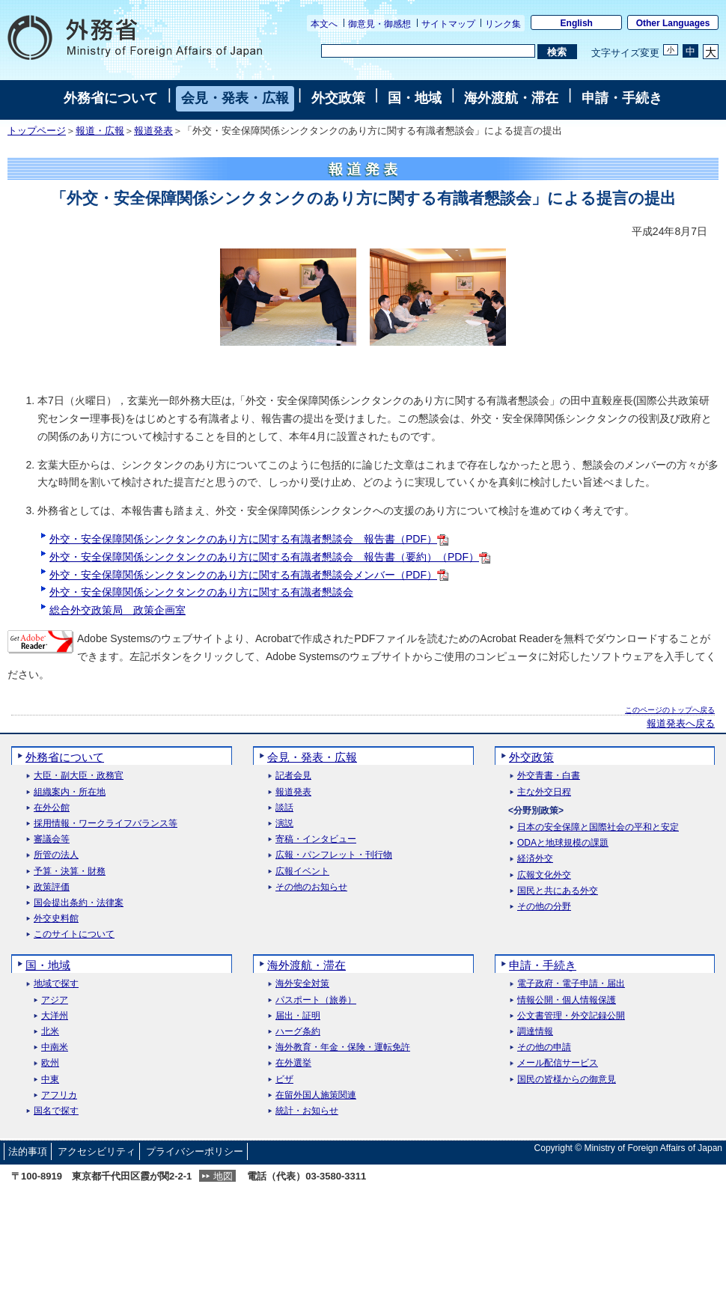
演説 (284, 823)
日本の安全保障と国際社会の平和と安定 (598, 827)
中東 (50, 1079)
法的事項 (27, 1151)
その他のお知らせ (311, 887)
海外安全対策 (302, 984)
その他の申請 (544, 1047)
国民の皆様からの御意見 (566, 1079)
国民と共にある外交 (557, 891)
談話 (284, 808)
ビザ (284, 1079)
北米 (50, 1032)
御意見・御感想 (379, 24)
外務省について (111, 98)
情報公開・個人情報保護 (566, 1000)
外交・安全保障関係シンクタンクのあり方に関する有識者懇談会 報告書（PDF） (248, 539)
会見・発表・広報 (235, 98)
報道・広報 (100, 131)
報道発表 (153, 131)
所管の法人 (56, 855)
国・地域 (415, 98)
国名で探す (56, 1111)
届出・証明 (297, 1016)
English (577, 23)
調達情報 (535, 1032)
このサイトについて (74, 934)
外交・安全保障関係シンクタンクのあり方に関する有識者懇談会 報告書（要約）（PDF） (269, 557)
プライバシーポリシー (194, 1151)
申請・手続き (622, 98)
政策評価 (52, 887)
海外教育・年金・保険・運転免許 (342, 1047)
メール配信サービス (557, 1063)
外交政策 (338, 98)
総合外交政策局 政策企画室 (117, 610)
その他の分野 (544, 907)
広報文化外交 (544, 875)
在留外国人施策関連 (315, 1095)
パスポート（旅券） (315, 1000)
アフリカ (59, 1095)
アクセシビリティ (96, 1151)
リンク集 (503, 24)
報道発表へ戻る (681, 723)
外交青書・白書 (548, 776)
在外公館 (52, 808)
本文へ (324, 24)
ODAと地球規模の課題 (562, 843)
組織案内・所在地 (70, 792)
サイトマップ (448, 24)
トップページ (36, 131)
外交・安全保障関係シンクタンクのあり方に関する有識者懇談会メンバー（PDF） (248, 575)
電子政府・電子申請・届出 (571, 984)
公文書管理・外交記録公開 (571, 1016)
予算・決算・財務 (70, 871)
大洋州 (54, 1016)
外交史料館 (56, 919)
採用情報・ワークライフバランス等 (105, 823)
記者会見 (293, 776)
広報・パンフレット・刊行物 (333, 855)
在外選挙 (293, 1063)
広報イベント (302, 871)
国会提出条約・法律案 (78, 903)
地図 (223, 1176)
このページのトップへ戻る (670, 710)
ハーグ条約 (297, 1032)
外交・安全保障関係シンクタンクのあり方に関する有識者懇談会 (201, 592)
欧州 (50, 1063)
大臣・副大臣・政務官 (78, 776)
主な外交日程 (544, 792)
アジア (54, 1000)
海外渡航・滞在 (511, 98)
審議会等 (52, 839)
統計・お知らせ (306, 1111)
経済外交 (535, 859)
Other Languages (673, 23)
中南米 (54, 1047)
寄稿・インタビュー (315, 839)
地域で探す (56, 984)
